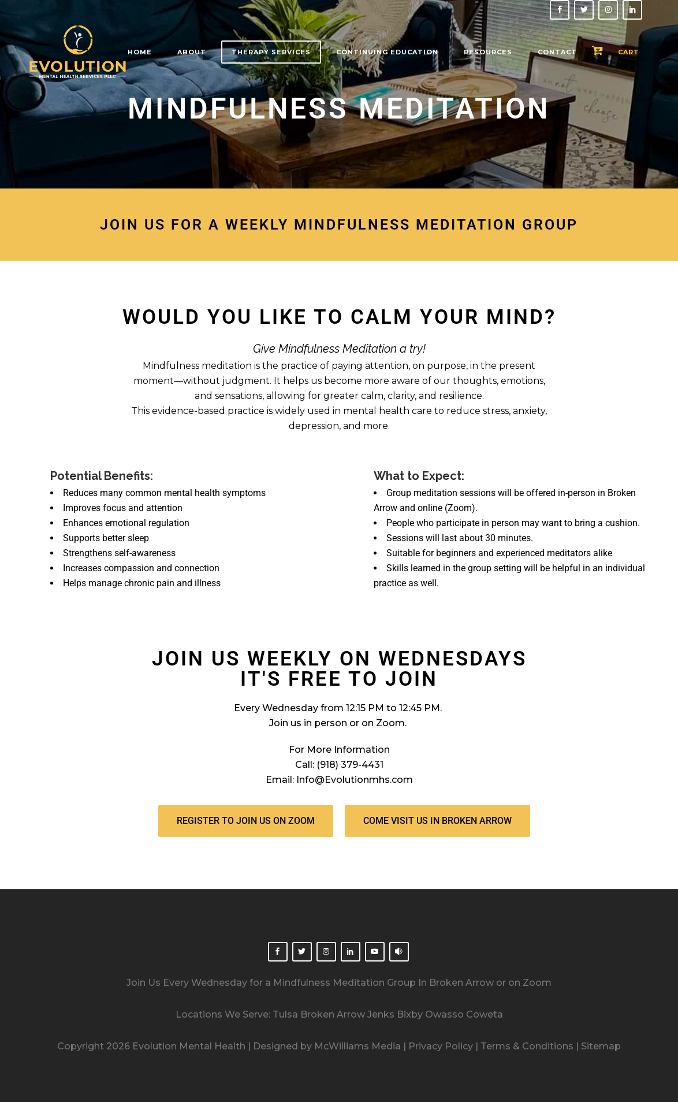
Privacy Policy (440, 1046)
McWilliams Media (357, 1046)
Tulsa (285, 1014)
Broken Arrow (332, 1014)
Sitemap (601, 1046)
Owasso (444, 1014)
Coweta (484, 1014)
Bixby (410, 1014)
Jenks (380, 1014)
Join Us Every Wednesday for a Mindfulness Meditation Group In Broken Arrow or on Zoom (339, 982)
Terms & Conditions (525, 1046)
